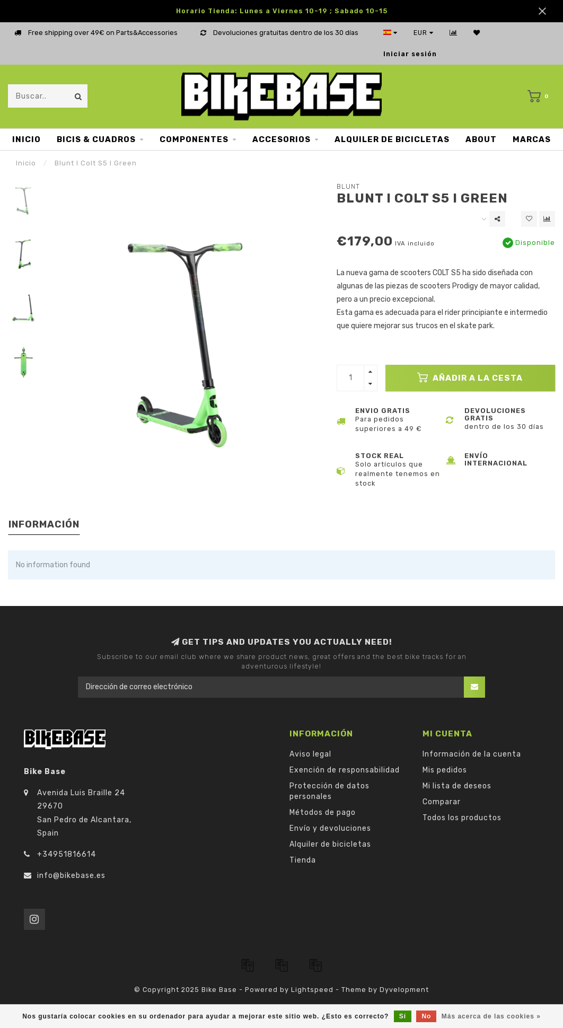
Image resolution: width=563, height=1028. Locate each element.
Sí (402, 1016)
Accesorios (281, 139)
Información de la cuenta (472, 754)
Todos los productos (462, 817)
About (481, 139)
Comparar (442, 801)
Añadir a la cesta (470, 377)
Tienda (302, 860)
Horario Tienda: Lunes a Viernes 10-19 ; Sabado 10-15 (282, 11)
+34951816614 (66, 854)
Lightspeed (312, 990)
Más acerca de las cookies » (491, 1016)
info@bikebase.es (71, 875)
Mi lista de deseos (457, 785)
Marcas (532, 139)
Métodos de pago (322, 812)
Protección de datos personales (329, 791)
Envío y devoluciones (330, 828)
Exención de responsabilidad (344, 770)
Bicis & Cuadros (96, 139)
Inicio (26, 139)
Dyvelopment (404, 990)
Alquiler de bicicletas (392, 139)
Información (44, 524)
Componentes (194, 139)
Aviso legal (310, 754)
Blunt (348, 186)
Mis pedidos (445, 770)
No (426, 1016)
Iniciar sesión (410, 54)
